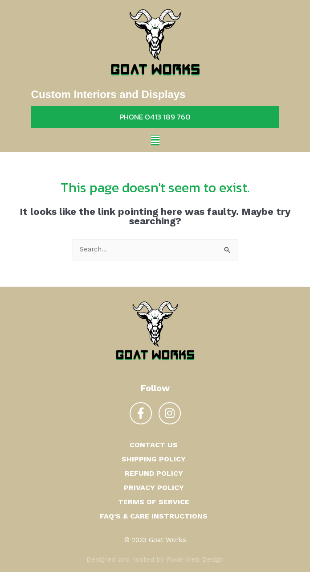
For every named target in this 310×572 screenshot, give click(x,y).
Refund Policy (154, 473)
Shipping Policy (154, 459)
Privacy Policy (154, 487)
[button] (155, 140)
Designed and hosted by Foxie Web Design (155, 560)
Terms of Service (153, 502)
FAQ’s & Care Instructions (154, 516)
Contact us (154, 444)
